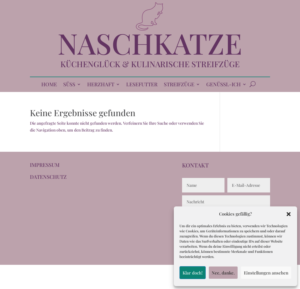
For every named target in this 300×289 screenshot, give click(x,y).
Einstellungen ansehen (266, 273)
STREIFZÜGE (179, 85)
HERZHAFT (100, 85)
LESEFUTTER (142, 85)
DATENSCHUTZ (48, 176)
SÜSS (69, 85)
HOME (49, 85)
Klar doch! (193, 273)
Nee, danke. (223, 273)
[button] (288, 214)
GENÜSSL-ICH (223, 85)
